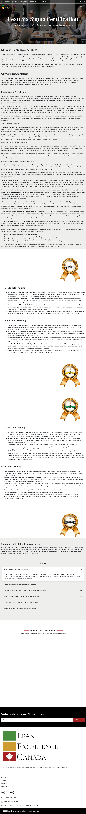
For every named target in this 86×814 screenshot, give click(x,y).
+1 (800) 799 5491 (10, 798)
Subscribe (79, 720)
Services (4, 784)
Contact (4, 787)
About (3, 780)
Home (3, 777)
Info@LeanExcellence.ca (11, 802)
